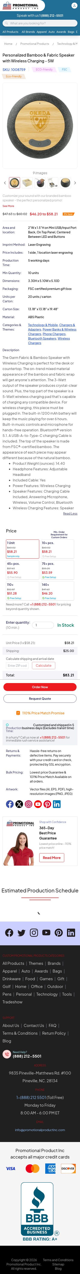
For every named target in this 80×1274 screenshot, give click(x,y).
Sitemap (58, 1264)
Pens (7, 994)
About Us (11, 1025)
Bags (71, 31)
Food (30, 978)
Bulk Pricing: (14, 772)
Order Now (40, 687)
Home (8, 43)
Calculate (43, 665)
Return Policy (54, 1033)
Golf (7, 986)
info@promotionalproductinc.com (40, 1130)
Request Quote (40, 698)
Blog (7, 1040)
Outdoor (55, 986)
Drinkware (12, 978)
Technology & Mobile (43, 325)
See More (8, 206)
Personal (24, 994)
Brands (54, 963)
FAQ (53, 1025)
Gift (60, 978)
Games (46, 978)
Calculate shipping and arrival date (30, 659)
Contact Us (34, 1025)
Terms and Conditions (58, 1260)
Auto (51, 31)
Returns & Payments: (13, 753)
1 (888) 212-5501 (51, 15)
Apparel (42, 31)
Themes (36, 963)
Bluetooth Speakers (42, 338)
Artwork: (12, 789)
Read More (52, 857)
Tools (67, 994)
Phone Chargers (54, 334)
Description (11, 350)
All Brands (28, 31)
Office (37, 986)
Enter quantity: (18, 625)
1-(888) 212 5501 (31, 1097)
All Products (10, 31)
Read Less (70, 513)
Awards (61, 31)
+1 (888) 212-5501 (43, 604)
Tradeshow (12, 1001)
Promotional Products (34, 43)
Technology (47, 994)
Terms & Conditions (20, 1033)
